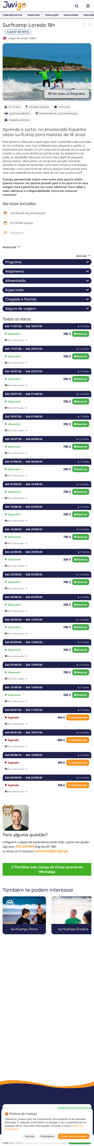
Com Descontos (12, 15)
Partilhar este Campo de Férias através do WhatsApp (47, 869)
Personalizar (47, 1136)
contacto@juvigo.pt (51, 851)
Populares (51, 15)
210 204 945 (24, 846)
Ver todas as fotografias (66, 93)
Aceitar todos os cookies (74, 1136)
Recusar (29, 1136)
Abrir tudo (83, 255)
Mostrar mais (9, 246)
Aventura (34, 15)
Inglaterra (71, 15)
